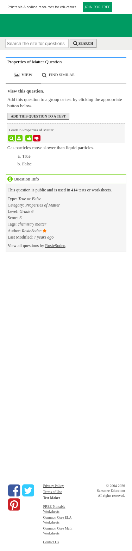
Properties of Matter (42, 205)
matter (40, 224)
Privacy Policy (53, 486)
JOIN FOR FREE (97, 7)
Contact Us (51, 542)
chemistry (26, 224)
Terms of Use (52, 492)
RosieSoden (55, 245)
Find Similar (62, 74)
